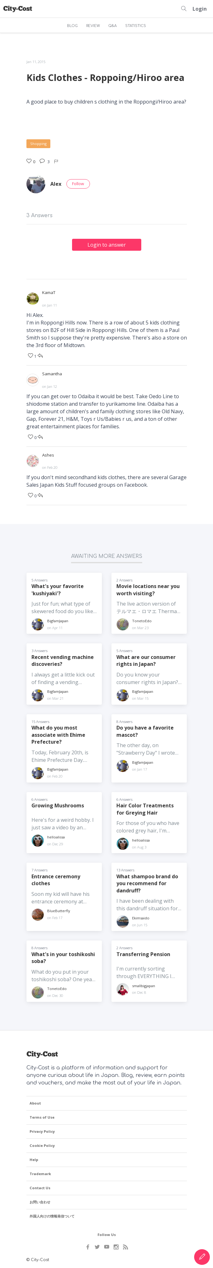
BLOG (72, 26)
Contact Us (40, 1187)
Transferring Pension (143, 953)
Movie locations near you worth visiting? (148, 589)
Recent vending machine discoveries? (62, 659)
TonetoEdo (142, 620)
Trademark (40, 1173)
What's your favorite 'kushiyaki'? (57, 589)
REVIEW (93, 26)
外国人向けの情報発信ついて (52, 1215)
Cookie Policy (42, 1144)
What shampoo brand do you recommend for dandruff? (147, 882)
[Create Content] (202, 1257)
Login (200, 8)
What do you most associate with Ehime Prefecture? (58, 734)
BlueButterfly (58, 910)
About (35, 1102)
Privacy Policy (42, 1130)
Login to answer (106, 244)
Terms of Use (42, 1116)
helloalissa (56, 836)
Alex (55, 183)
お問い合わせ (40, 1201)
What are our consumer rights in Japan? (146, 659)
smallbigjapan (143, 984)
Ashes (48, 454)
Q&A (112, 26)
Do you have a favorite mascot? (145, 730)
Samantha (52, 373)
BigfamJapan (57, 620)
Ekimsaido (140, 917)
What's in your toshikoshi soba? (63, 957)
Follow (78, 183)
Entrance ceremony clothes (55, 879)
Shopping (38, 143)
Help (34, 1159)
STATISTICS (135, 26)
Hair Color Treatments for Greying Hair (145, 808)
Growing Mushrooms (57, 804)
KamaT (48, 292)
